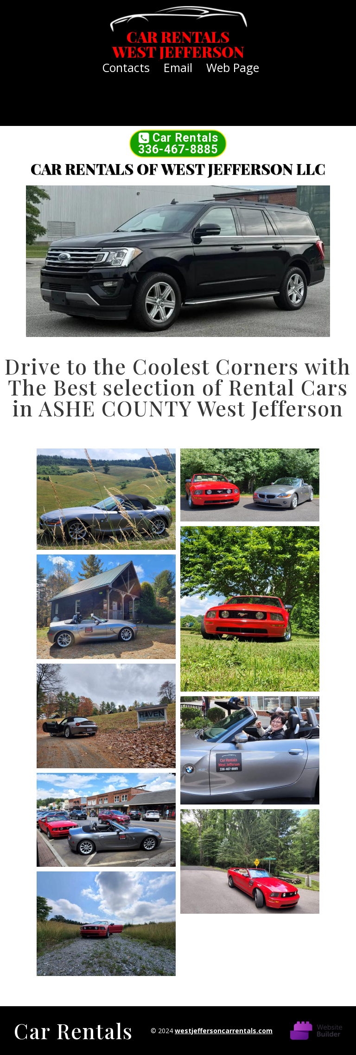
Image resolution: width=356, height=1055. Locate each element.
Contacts (126, 67)
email (178, 67)
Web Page (232, 67)
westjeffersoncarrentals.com (224, 1030)
